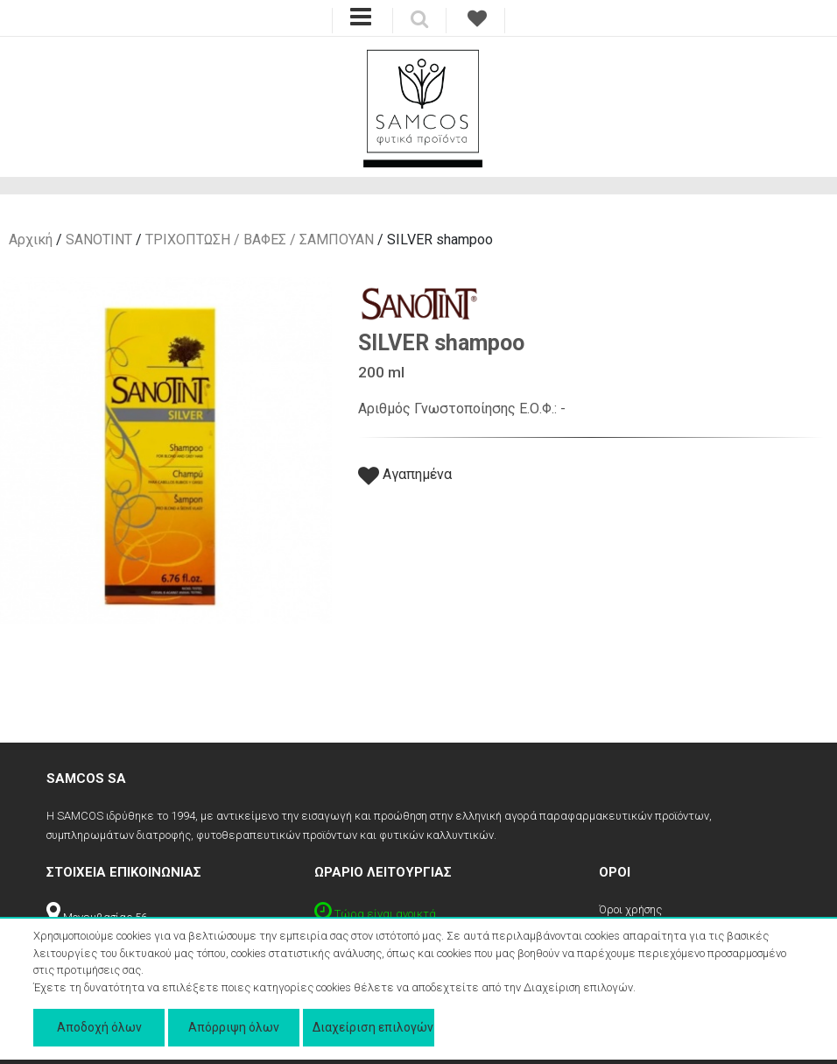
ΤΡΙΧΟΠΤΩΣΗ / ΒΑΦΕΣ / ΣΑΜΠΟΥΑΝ (259, 239)
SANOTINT (99, 239)
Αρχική (31, 239)
